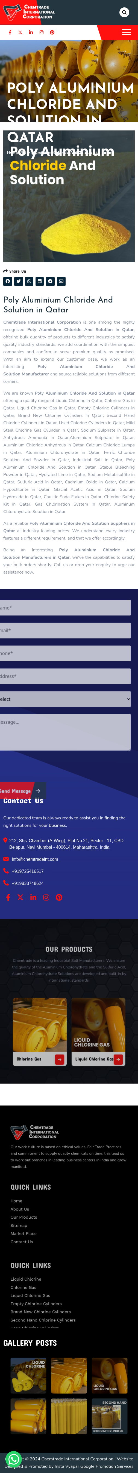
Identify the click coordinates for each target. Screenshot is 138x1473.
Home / (14, 152)
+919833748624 (23, 883)
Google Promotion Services (107, 1466)
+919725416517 (23, 871)
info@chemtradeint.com (30, 859)
